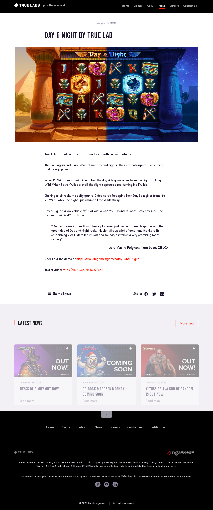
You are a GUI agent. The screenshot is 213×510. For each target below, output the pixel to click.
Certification (158, 427)
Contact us (190, 5)
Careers (174, 5)
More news (187, 323)
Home (125, 5)
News (162, 5)
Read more (26, 406)
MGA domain (128, 476)
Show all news (61, 294)
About (151, 5)
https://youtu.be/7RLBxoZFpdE (83, 270)
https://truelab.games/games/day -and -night (107, 259)
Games (138, 5)
